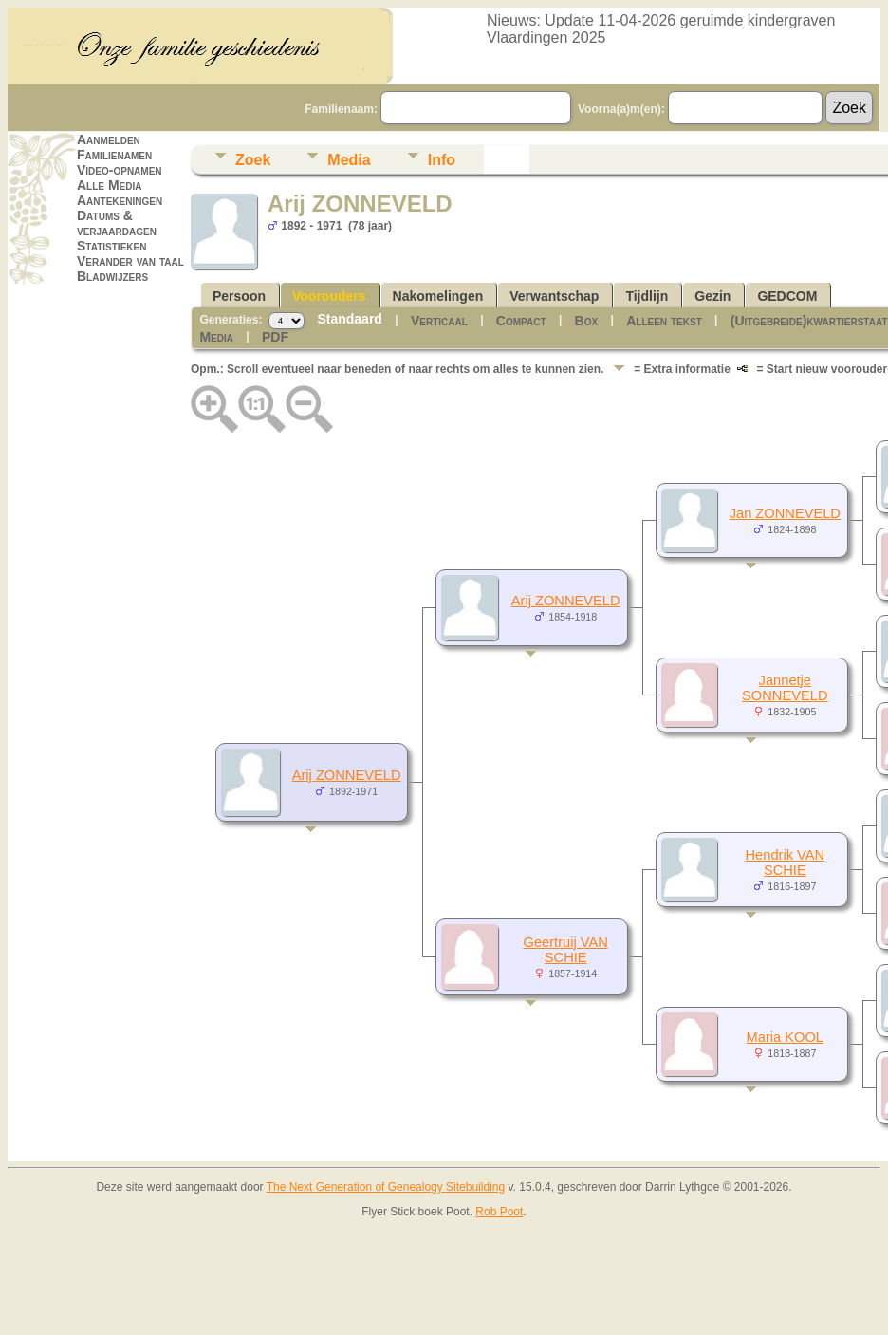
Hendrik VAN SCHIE (785, 862)
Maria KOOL (785, 1037)
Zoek (252, 160)
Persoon (239, 296)
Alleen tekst (664, 320)
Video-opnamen (119, 169)
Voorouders (329, 296)
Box (587, 320)
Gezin (712, 296)
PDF (275, 336)
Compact (521, 320)
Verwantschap (554, 296)
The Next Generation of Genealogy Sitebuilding (386, 1187)
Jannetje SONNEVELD (784, 688)
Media (348, 160)
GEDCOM (787, 296)
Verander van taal (130, 261)
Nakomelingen (438, 296)
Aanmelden (108, 139)
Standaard (349, 318)
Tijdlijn (646, 296)
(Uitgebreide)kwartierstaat (809, 320)
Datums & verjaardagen (117, 223)
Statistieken (111, 245)
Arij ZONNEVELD (346, 775)
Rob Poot (499, 1211)
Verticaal (439, 320)
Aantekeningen (119, 200)
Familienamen (114, 154)
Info (441, 160)
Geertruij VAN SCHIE (566, 950)
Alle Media (109, 185)
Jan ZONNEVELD (785, 513)
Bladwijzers (112, 276)
